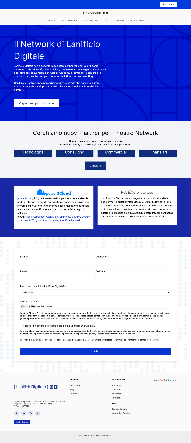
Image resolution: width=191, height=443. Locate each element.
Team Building (137, 21)
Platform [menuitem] (116, 385)
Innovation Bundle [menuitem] (121, 413)
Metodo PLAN (68, 21)
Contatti (120, 21)
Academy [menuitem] (116, 393)
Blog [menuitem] (72, 389)
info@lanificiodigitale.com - (25, 404)
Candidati (95, 165)
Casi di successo (91, 21)
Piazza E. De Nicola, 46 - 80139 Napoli (50, 402)
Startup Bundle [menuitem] (119, 409)
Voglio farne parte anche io (36, 103)
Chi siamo (51, 21)
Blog (108, 21)
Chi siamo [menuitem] (75, 385)
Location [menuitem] (116, 389)
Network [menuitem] (116, 397)
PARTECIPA (168, 4)
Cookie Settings (22, 422)
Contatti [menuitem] (74, 393)
